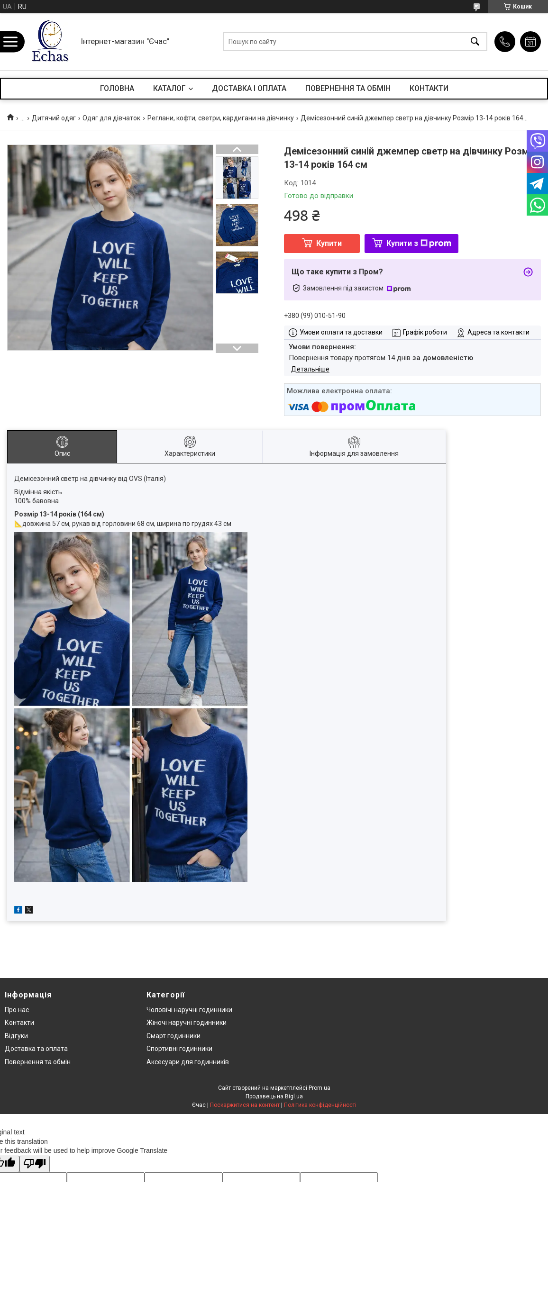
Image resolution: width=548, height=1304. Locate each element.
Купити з (418, 243)
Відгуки (16, 1036)
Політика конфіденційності (320, 1105)
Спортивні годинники (179, 1048)
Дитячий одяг (54, 118)
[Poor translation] (34, 1164)
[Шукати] (475, 42)
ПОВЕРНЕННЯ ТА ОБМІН (348, 88)
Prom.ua (319, 1088)
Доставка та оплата (36, 1048)
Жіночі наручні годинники (186, 1022)
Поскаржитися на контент (245, 1105)
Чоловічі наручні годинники (189, 1010)
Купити (329, 243)
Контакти (19, 1022)
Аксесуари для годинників (187, 1062)
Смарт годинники (173, 1036)
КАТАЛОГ (169, 88)
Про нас (17, 1010)
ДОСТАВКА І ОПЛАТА (249, 88)
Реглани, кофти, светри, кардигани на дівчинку (220, 118)
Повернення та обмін (38, 1062)
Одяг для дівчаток (111, 118)
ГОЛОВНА (117, 88)
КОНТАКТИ (429, 88)
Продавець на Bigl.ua (274, 1096)
